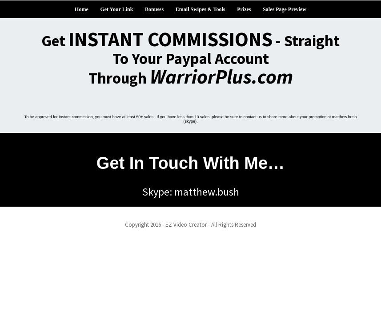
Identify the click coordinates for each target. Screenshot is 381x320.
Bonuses (154, 9)
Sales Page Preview (284, 9)
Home (81, 9)
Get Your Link (116, 9)
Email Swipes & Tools (200, 9)
